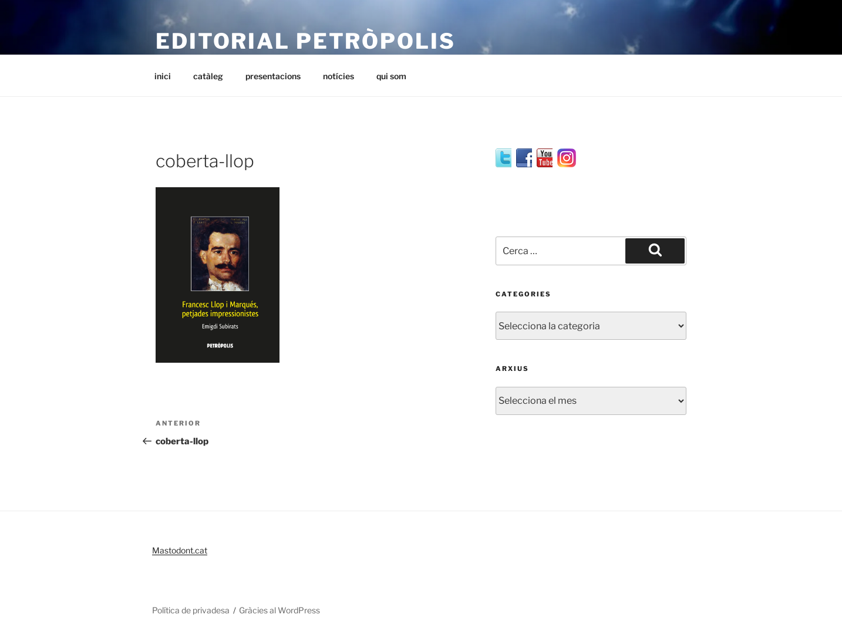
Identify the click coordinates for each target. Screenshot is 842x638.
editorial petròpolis (306, 41)
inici (162, 76)
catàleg (208, 76)
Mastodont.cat (179, 550)
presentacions (273, 76)
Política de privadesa (191, 610)
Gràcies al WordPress (279, 610)
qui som (391, 76)
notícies (338, 76)
